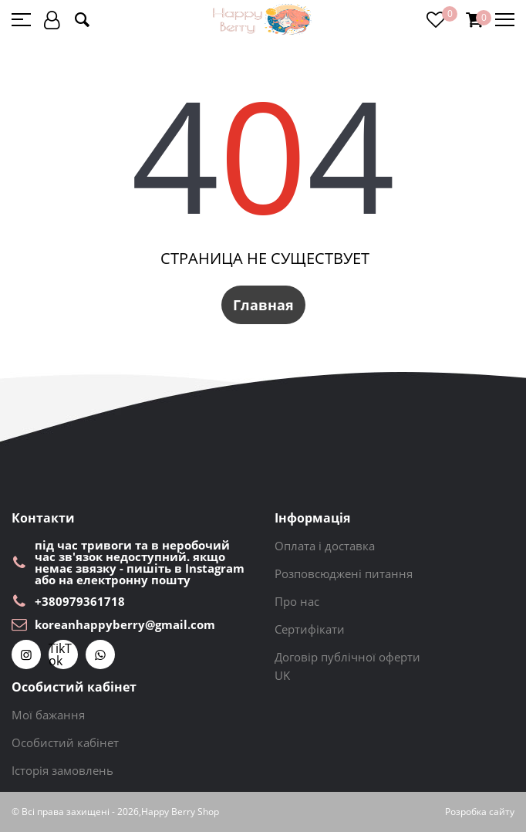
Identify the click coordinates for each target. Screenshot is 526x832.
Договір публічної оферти (347, 657)
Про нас (297, 601)
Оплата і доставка (325, 545)
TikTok (60, 654)
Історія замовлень (62, 770)
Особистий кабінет (65, 742)
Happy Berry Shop (180, 812)
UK (282, 675)
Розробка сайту (479, 812)
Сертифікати (310, 629)
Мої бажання (48, 714)
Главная (263, 305)
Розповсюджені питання (344, 573)
